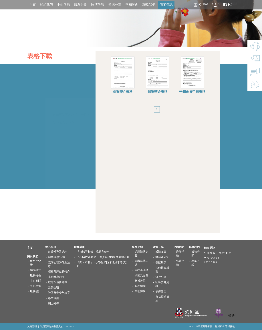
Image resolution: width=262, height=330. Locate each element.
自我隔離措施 (162, 298)
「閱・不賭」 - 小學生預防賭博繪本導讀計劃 (102, 264)
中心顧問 (35, 280)
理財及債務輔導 (57, 282)
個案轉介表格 (123, 94)
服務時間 (195, 253)
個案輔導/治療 (56, 257)
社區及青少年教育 (59, 292)
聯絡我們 (149, 5)
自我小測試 (141, 270)
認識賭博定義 (141, 253)
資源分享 (114, 5)
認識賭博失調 (141, 262)
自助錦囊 (140, 291)
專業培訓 (53, 298)
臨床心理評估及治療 (59, 264)
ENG (205, 4)
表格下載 (195, 262)
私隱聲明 (45, 326)
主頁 (32, 5)
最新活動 (180, 253)
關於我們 (46, 5)
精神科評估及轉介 (59, 271)
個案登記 (166, 5)
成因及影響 (141, 275)
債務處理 (160, 291)
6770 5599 (210, 262)
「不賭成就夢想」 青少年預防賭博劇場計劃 (103, 257)
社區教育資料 (162, 284)
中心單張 (35, 286)
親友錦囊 (140, 286)
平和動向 (131, 5)
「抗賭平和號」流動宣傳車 (93, 251)
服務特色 (35, 275)
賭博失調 (97, 5)
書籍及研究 (162, 257)
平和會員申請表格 (192, 94)
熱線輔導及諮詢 (57, 251)
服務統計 (35, 291)
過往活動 (180, 262)
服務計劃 (80, 5)
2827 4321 (225, 253)
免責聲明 (32, 326)
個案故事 (160, 262)
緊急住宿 (53, 287)
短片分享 (160, 276)
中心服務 (63, 5)
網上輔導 (53, 303)
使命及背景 (35, 262)
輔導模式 (35, 270)
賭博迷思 (140, 280)
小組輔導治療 (56, 276)
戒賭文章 (160, 251)
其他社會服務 (162, 269)
